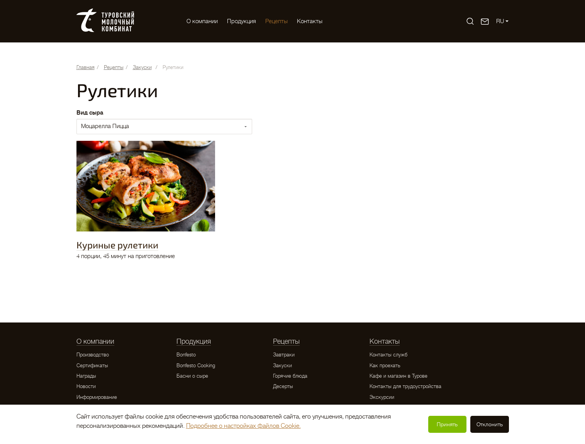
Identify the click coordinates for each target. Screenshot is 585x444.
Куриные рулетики (117, 244)
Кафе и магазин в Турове (398, 376)
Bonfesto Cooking (195, 365)
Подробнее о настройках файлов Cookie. (243, 425)
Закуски (282, 365)
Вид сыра (89, 113)
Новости (86, 386)
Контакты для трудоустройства (405, 386)
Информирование (96, 397)
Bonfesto (186, 355)
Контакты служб (388, 355)
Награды (86, 376)
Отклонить (489, 424)
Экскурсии (382, 397)
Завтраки (284, 355)
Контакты (309, 21)
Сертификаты (92, 365)
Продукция (241, 21)
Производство (92, 355)
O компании (202, 21)
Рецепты (276, 21)
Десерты (283, 386)
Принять (447, 424)
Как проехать (385, 365)
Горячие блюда (290, 376)
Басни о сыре (192, 376)
